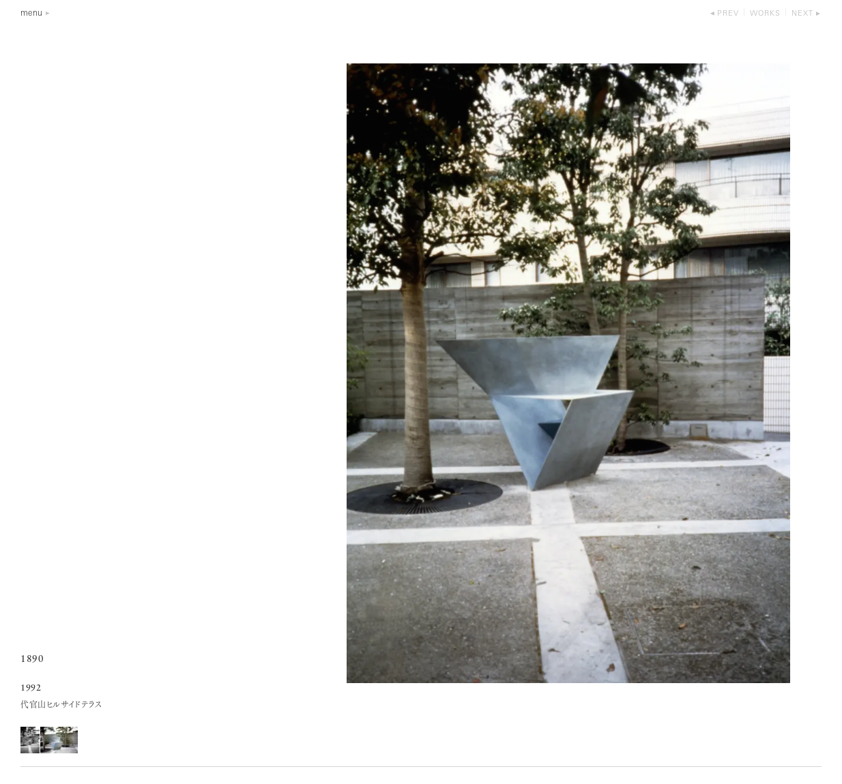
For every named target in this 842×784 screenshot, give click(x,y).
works (765, 14)
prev (728, 14)
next (802, 14)
